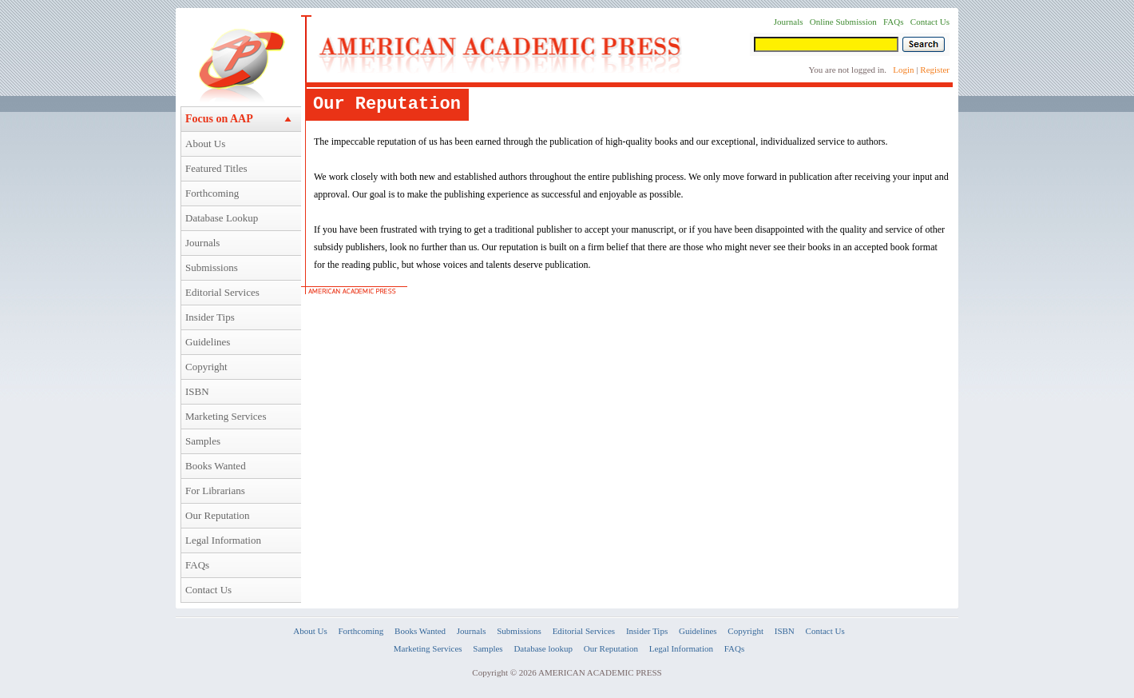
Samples (202, 441)
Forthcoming (212, 193)
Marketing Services (225, 416)
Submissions (211, 267)
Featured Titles (216, 168)
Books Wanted (215, 466)
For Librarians (215, 491)
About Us (205, 144)
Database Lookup (221, 218)
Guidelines (207, 342)
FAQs (197, 565)
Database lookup (543, 648)
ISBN (197, 391)
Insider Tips (210, 317)
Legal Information (223, 540)
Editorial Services (222, 292)
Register (935, 69)
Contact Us (208, 590)
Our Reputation (217, 515)
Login (903, 69)
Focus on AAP (219, 119)
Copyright (206, 367)
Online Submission (843, 21)
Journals (202, 243)
